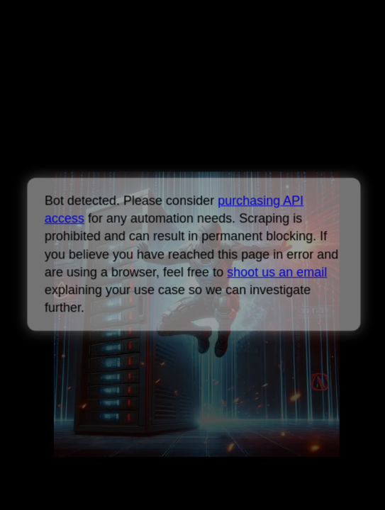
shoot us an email (277, 272)
